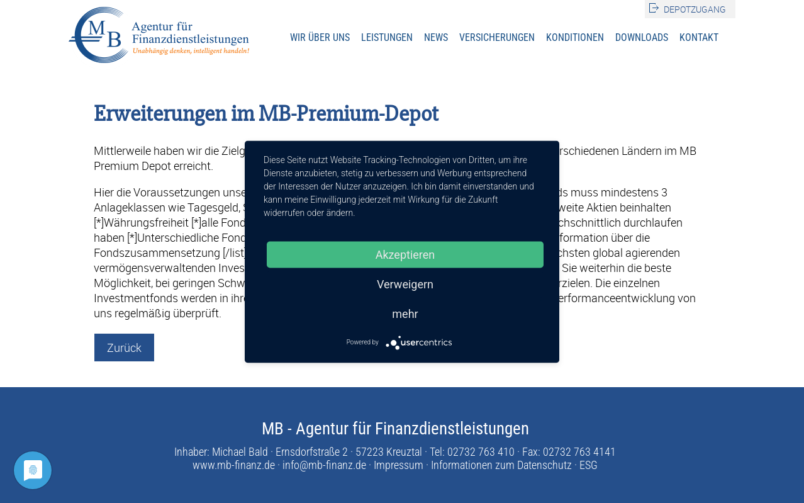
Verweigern (405, 283)
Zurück (124, 347)
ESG (588, 465)
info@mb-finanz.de (324, 465)
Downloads (641, 37)
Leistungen (387, 37)
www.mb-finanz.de (234, 465)
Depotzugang (695, 9)
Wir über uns (320, 37)
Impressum (398, 465)
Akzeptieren (405, 254)
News (436, 37)
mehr (405, 313)
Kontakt (698, 37)
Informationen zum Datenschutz (501, 465)
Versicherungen (497, 37)
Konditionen (575, 37)
